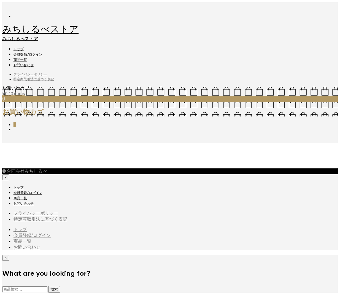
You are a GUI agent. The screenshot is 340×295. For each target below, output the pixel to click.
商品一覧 (20, 60)
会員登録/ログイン (27, 54)
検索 (54, 289)
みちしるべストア (40, 29)
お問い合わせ (23, 65)
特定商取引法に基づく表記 (33, 79)
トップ (18, 49)
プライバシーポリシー (30, 74)
